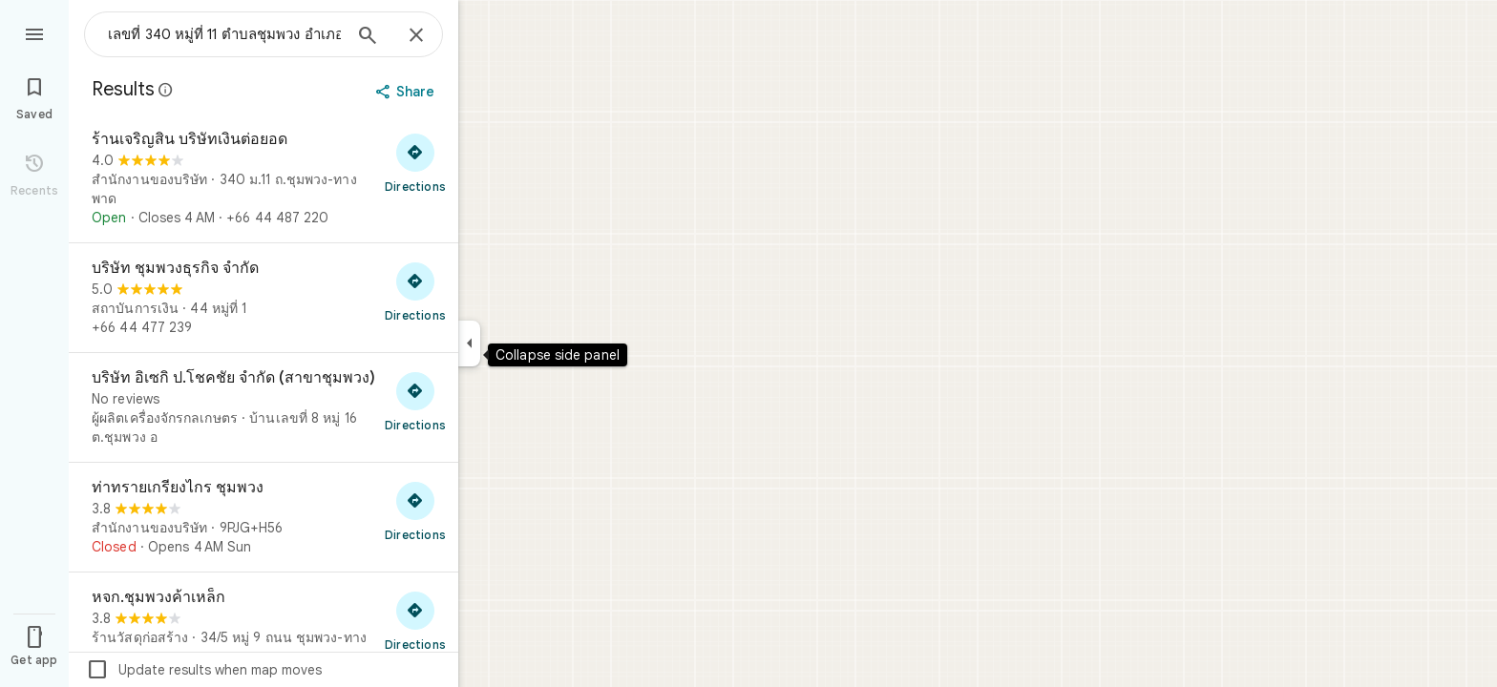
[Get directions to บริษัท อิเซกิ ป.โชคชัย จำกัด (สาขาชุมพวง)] (415, 400)
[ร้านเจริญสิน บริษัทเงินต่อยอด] (263, 178)
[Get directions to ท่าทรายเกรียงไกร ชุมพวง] (415, 510)
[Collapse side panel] (469, 343)
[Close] (416, 36)
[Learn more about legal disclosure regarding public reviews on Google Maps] (166, 90)
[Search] (367, 37)
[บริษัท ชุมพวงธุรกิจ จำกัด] (263, 297)
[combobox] (224, 34)
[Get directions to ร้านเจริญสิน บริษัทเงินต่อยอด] (415, 162)
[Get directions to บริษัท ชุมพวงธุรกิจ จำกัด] (415, 291)
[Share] (407, 91)
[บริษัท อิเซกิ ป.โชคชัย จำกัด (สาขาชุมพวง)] (263, 407)
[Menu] (34, 32)
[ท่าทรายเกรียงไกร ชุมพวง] (263, 517)
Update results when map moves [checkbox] (204, 669)
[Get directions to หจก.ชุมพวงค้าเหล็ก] (415, 620)
